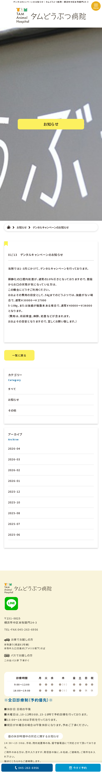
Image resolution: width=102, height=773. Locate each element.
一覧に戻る (19, 355)
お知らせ (13, 399)
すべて (12, 389)
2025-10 (14, 502)
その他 (12, 410)
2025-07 (14, 524)
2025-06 (14, 534)
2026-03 (14, 459)
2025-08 (14, 513)
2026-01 (14, 481)
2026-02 (14, 470)
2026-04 (14, 448)
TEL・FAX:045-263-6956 (21, 629)
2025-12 (14, 491)
